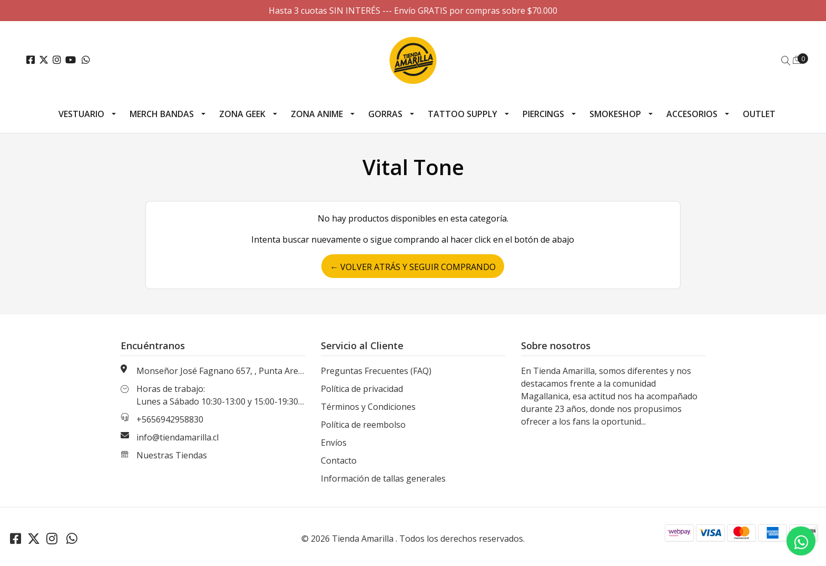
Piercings (543, 114)
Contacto (339, 460)
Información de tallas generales (383, 478)
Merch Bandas (162, 114)
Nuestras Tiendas (171, 455)
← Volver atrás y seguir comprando (413, 267)
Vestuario (81, 114)
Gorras (385, 114)
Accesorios (691, 114)
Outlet (759, 114)
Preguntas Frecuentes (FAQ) (376, 371)
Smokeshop (615, 114)
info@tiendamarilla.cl (177, 437)
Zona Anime (317, 114)
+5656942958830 (169, 419)
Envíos (334, 442)
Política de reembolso (363, 424)
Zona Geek (242, 114)
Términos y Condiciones (368, 406)
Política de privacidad (362, 389)
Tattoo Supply (462, 114)
